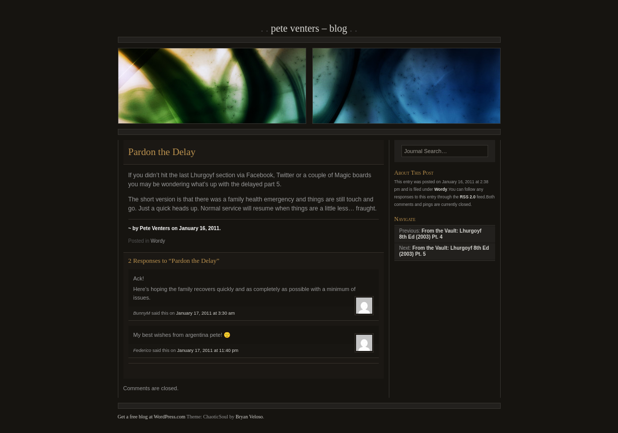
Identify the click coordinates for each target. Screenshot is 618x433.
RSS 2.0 (467, 196)
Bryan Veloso (249, 416)
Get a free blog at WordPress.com (152, 416)
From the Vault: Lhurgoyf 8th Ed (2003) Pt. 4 (440, 234)
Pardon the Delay (162, 152)
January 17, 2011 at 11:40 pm (208, 350)
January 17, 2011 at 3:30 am (205, 313)
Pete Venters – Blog (309, 28)
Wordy (158, 241)
